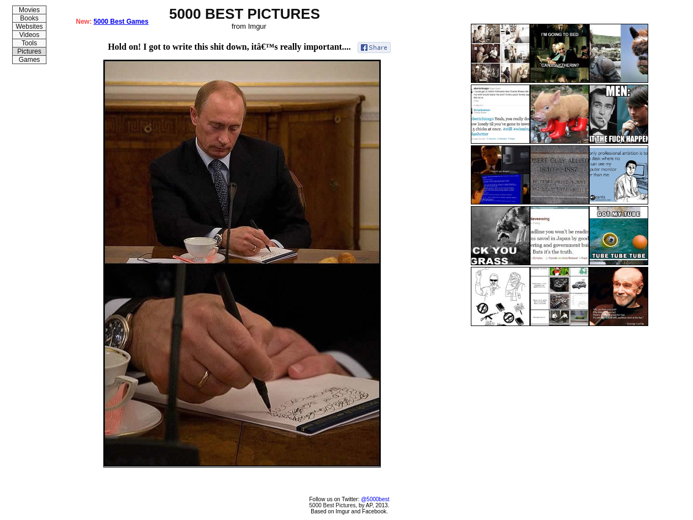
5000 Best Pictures (332, 505)
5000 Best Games (120, 21)
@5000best (375, 499)
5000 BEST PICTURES (244, 14)
